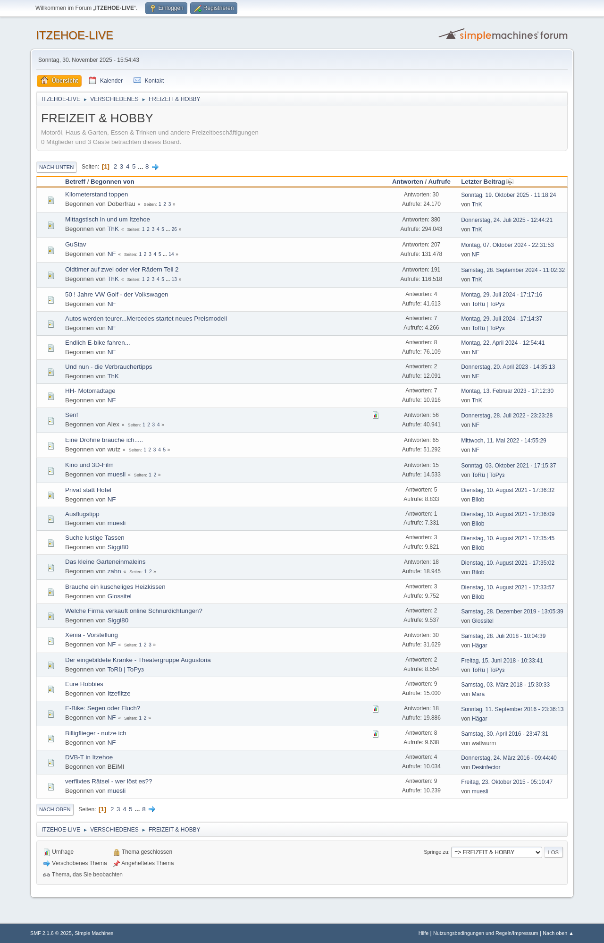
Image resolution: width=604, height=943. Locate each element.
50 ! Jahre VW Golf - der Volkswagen (116, 294)
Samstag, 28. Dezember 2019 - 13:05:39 (512, 611)
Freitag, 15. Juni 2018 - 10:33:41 (502, 660)
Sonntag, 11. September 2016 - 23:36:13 (512, 709)
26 (174, 229)
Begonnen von (112, 181)
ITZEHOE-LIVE (74, 35)
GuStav (75, 244)
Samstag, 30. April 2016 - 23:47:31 (504, 734)
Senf (71, 414)
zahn (114, 571)
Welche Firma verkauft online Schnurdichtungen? (133, 610)
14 (171, 254)
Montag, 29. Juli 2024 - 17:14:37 (501, 318)
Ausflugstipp (82, 514)
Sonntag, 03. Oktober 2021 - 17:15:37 (508, 465)
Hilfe (424, 933)
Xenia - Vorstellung (91, 634)
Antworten (407, 181)
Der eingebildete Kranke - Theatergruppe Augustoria (138, 659)
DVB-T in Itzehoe (89, 757)
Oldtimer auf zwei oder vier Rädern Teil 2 (122, 269)
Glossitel (120, 596)
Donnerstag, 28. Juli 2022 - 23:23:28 (507, 415)
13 (174, 279)
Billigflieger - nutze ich (95, 733)
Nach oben (55, 809)
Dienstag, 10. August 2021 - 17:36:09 (507, 514)
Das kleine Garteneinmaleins (105, 561)
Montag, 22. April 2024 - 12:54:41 (503, 343)
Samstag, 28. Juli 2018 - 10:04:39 (503, 636)
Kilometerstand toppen (96, 194)
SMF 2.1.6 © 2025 (51, 933)
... (141, 166)
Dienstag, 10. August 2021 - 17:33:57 (507, 587)
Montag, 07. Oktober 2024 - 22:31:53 (507, 245)
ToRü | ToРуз (488, 304)
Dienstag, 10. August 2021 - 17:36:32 (507, 490)
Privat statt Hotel (88, 489)
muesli (117, 474)
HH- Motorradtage (90, 390)
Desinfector (486, 767)
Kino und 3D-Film (89, 464)
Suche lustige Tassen (95, 537)
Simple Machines (94, 933)
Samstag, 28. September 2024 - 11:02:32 (513, 270)
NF (112, 253)
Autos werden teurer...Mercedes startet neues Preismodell (146, 318)
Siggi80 (118, 547)
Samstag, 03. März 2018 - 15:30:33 (505, 684)
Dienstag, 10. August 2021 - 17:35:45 (507, 538)
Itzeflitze (119, 693)
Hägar (479, 645)
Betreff (75, 181)
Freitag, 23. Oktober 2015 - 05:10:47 (507, 782)
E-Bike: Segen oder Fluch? (102, 708)
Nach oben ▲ (558, 933)
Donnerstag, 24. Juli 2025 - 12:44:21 (507, 220)
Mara (478, 694)
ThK (477, 204)
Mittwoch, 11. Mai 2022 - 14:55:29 (503, 440)
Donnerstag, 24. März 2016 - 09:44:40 (509, 758)
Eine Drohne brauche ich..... (104, 439)
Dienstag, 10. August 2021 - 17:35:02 (507, 563)
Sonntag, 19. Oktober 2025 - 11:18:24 (508, 195)
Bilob (478, 499)
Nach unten (56, 167)
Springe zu (436, 852)
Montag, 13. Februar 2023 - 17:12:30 (507, 391)
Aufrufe (439, 181)
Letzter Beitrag (487, 181)
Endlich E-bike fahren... (97, 342)
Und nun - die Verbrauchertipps (108, 366)
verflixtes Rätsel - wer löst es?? (108, 781)
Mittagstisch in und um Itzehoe (107, 219)
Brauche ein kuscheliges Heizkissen (115, 586)
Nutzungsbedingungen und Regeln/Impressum (485, 933)
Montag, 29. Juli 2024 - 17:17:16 (501, 294)
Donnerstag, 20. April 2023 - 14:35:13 (508, 367)
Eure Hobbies (84, 684)
